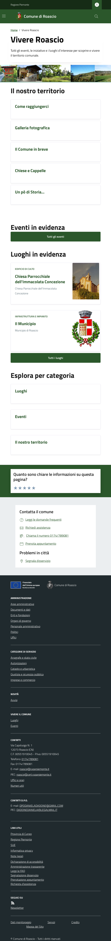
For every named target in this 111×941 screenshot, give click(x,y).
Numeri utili (17, 786)
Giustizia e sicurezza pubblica (27, 674)
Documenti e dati (20, 610)
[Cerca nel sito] (94, 16)
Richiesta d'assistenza (23, 884)
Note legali (17, 856)
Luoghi (14, 720)
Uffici (13, 637)
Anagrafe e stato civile (24, 658)
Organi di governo (21, 621)
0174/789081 (30, 759)
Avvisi (14, 700)
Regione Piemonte (20, 4)
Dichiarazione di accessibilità (27, 862)
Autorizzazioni (19, 663)
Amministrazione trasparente (27, 866)
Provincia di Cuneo (21, 834)
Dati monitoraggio (21, 922)
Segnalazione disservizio (25, 875)
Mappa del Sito (35, 926)
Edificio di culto (24, 269)
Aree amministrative (22, 604)
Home (14, 30)
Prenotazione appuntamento (27, 880)
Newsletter (17, 908)
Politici (14, 632)
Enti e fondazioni (20, 615)
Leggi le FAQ (18, 871)
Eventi (14, 726)
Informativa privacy (22, 850)
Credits (75, 922)
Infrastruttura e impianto (31, 316)
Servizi (51, 922)
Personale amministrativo (25, 626)
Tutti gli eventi (55, 237)
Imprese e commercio (23, 680)
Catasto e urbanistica (23, 669)
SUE (13, 845)
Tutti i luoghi (55, 358)
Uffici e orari (17, 780)
